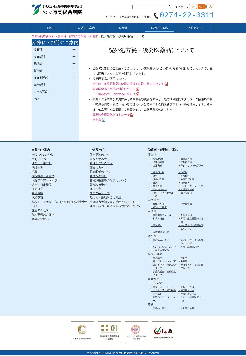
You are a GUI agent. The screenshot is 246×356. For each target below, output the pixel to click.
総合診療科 (158, 159)
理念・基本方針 (42, 163)
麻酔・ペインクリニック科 (164, 195)
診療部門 (153, 200)
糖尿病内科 (158, 172)
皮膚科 (156, 183)
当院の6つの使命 (42, 155)
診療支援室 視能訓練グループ (192, 267)
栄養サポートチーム (163, 287)
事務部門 (39, 85)
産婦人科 (157, 186)
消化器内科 (186, 159)
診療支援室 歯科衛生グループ (164, 274)
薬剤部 (152, 236)
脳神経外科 (158, 179)
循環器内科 (158, 162)
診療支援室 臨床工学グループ (164, 267)
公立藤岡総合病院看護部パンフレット (192, 227)
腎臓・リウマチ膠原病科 (192, 168)
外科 (155, 176)
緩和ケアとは (187, 287)
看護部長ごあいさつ (163, 215)
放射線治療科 (187, 190)
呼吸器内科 (186, 162)
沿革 (34, 172)
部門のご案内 (159, 28)
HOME (50, 28)
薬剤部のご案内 (161, 240)
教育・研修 (158, 219)
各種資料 (37, 193)
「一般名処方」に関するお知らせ (114, 94)
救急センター (160, 204)
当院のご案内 (86, 28)
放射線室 (157, 258)
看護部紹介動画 (161, 232)
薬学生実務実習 (161, 250)
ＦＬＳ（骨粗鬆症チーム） (192, 299)
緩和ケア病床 (160, 208)
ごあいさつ (39, 159)
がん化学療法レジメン (164, 247)
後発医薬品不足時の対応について (114, 89)
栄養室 (184, 261)
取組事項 (37, 198)
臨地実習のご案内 (43, 215)
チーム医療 (155, 283)
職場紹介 (157, 225)
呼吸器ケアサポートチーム (164, 299)
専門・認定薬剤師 (190, 247)
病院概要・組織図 (43, 176)
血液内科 (157, 166)
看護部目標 (186, 215)
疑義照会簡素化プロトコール (111, 115)
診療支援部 (155, 254)
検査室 (184, 258)
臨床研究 (37, 189)
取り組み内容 (187, 309)
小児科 (184, 172)
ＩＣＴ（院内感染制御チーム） (164, 292)
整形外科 (185, 176)
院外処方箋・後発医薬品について (192, 242)
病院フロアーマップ (44, 180)
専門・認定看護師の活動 (192, 221)
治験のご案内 (160, 309)
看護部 (152, 211)
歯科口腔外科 (187, 179)
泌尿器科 (185, 183)
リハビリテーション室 (164, 261)
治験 (150, 304)
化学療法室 (186, 204)
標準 (201, 6)
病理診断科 (186, 193)
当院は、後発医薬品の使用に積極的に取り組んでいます (128, 84)
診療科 (123, 28)
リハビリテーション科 (192, 186)
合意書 (97, 120)
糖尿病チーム (187, 290)
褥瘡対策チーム (188, 294)
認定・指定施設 (42, 185)
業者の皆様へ (40, 219)
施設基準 (37, 168)
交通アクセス (196, 28)
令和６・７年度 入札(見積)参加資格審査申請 (60, 204)
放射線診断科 (160, 190)
